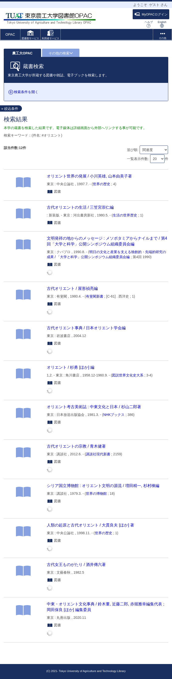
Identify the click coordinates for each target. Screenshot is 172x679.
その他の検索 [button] (61, 53)
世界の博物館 (96, 494)
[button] (30, 35)
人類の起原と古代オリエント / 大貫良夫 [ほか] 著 (90, 525)
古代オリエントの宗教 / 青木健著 (76, 446)
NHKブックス (114, 415)
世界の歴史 (101, 184)
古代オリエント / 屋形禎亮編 (72, 288)
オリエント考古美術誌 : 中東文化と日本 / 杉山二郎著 (94, 406)
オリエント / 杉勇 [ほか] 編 (70, 367)
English (162, 24)
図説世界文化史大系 (127, 375)
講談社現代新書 (98, 454)
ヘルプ (149, 24)
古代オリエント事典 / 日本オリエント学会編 (86, 328)
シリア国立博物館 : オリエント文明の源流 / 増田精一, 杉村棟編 (103, 485)
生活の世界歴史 (125, 215)
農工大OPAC (22, 53)
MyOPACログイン (151, 14)
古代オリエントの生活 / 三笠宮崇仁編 (80, 207)
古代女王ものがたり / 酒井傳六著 (76, 564)
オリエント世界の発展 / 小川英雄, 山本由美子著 (89, 176)
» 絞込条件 (9, 109)
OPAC (10, 34)
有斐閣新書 (94, 296)
